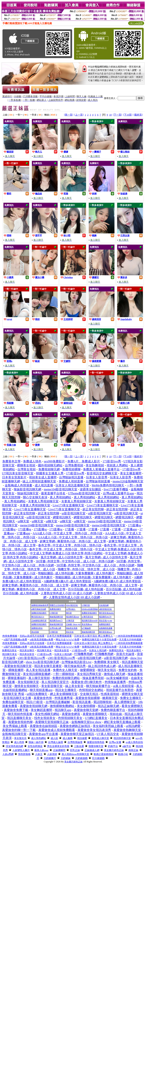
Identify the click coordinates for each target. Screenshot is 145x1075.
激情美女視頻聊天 (26, 686)
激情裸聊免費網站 (62, 706)
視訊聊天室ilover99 (89, 620)
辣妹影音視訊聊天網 (27, 489)
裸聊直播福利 (17, 678)
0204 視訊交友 (72, 605)
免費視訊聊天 (55, 609)
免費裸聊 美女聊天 (106, 662)
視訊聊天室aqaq (72, 617)
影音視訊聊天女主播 (17, 698)
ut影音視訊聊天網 (89, 658)
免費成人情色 (32, 461)
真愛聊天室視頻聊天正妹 (52, 722)
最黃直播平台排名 (53, 493)
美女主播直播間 (130, 473)
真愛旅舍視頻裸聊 (87, 698)
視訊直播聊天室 (132, 662)
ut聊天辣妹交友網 (38, 609)
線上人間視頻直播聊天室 (39, 481)
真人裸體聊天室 (125, 702)
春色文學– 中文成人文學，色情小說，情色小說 (70, 545)
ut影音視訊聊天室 (73, 513)
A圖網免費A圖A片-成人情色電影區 (67, 581)
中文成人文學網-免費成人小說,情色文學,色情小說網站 (66, 553)
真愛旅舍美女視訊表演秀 (94, 730)
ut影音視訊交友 (105, 609)
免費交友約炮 (127, 670)
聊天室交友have (105, 632)
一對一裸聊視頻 (63, 674)
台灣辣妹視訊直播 (71, 477)
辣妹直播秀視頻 (93, 678)
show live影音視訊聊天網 (42, 662)
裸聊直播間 (15, 670)
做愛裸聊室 (87, 670)
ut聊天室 (23, 521)
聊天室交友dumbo (106, 613)
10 (110, 114)
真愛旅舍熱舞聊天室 (127, 730)
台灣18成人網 (55, 628)
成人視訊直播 (44, 485)
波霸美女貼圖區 (90, 489)
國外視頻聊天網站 (50, 465)
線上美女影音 (74, 686)
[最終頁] (138, 114)
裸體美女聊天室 (132, 694)
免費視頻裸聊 (71, 469)
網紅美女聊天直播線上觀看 (122, 722)
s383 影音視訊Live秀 (31, 658)
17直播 (69, 529)
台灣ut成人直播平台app (118, 493)
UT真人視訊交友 (108, 734)
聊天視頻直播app (41, 690)
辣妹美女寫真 (71, 628)
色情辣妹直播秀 (115, 682)
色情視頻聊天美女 (70, 718)
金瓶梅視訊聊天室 (14, 734)
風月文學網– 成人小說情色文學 (62, 557)
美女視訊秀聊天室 (89, 674)
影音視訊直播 (82, 702)
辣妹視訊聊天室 (28, 493)
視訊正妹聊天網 (109, 706)
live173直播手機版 (116, 489)
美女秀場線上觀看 (15, 726)
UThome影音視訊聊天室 (84, 493)
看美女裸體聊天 (132, 706)
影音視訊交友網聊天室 (102, 473)
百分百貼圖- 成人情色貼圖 (85, 589)
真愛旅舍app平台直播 (43, 734)
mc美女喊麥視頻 (117, 678)
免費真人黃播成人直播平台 (101, 469)
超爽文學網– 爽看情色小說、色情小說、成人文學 (73, 541)
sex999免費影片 (54, 461)
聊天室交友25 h (37, 617)
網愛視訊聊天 (62, 517)
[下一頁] (117, 114)
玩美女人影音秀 (96, 477)
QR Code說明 (136, 23)
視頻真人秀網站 (117, 465)
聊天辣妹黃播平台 (98, 686)
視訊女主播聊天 (66, 690)
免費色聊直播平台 (113, 710)
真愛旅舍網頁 (71, 714)
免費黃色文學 (11, 461)
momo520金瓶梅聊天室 (128, 481)
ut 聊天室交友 (87, 617)
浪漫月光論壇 (125, 654)
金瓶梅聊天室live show (86, 722)
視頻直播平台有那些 (120, 690)
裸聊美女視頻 (26, 465)
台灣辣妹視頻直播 (98, 481)
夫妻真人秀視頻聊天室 (43, 501)
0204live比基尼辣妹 (90, 609)
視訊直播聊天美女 (19, 718)
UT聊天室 (86, 605)
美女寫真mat (87, 624)
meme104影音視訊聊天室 (60, 489)
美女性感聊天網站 (47, 714)
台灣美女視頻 (26, 469)
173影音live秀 (112, 461)
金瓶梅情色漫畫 (105, 628)
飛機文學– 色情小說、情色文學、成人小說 (86, 569)
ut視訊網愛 (133, 726)
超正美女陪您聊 (93, 509)
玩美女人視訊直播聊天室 (72, 485)
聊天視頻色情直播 (20, 714)
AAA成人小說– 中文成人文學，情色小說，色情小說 (68, 533)
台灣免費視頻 (74, 465)
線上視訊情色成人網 (102, 666)
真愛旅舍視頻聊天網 (33, 706)
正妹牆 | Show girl (73, 624)
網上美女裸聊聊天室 (63, 694)
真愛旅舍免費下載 (16, 710)
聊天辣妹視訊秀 (75, 666)
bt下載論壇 (86, 628)
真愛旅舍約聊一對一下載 (19, 730)
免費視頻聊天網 (49, 469)
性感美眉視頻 (110, 694)
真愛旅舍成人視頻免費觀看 (56, 730)
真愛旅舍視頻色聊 (20, 722)
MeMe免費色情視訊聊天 (108, 485)
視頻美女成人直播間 (42, 477)
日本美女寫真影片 (14, 477)
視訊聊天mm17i (56, 620)
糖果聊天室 (110, 698)
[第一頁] (68, 114)
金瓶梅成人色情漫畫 (18, 485)
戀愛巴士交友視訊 (57, 605)
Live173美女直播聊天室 (68, 505)
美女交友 (70, 632)
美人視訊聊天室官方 (55, 682)
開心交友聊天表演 (35, 497)
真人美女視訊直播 (38, 670)
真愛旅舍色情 (43, 698)
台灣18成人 (71, 609)
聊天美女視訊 (107, 670)
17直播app (130, 529)
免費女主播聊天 (130, 698)
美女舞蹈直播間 (41, 710)
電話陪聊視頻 (102, 702)
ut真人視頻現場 (123, 686)
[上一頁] (79, 114)
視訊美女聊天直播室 (48, 666)
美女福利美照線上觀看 (108, 726)
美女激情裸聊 (86, 706)
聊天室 (69, 613)
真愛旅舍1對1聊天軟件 (86, 682)
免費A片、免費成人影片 (83, 461)
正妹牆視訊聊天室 (39, 620)
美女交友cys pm (105, 620)
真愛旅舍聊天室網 (86, 710)
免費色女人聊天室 (65, 670)
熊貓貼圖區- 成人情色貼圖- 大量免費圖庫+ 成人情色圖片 (76, 573)
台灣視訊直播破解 (58, 702)
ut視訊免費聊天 (37, 694)
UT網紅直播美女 (96, 718)
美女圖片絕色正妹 (73, 761)
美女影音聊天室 (52, 686)
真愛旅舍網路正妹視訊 (75, 726)
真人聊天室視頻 (39, 678)
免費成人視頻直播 (71, 481)
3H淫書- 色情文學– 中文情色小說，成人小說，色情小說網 (75, 561)
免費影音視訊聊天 (39, 613)
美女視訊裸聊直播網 (36, 674)
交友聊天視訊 (89, 694)
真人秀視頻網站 (60, 497)
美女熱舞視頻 (95, 465)
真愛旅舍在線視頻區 (43, 726)
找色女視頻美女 (45, 718)
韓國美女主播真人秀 (50, 473)
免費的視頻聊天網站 (66, 678)
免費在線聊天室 (13, 702)
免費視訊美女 (37, 628)
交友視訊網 (104, 605)
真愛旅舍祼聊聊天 (95, 714)
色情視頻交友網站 (91, 690)
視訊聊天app (63, 710)
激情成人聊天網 (114, 674)
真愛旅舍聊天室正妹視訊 (77, 734)
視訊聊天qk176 (105, 617)
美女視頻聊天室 (28, 682)
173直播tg (134, 525)
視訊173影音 (34, 702)
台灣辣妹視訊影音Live (76, 662)
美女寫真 (35, 632)
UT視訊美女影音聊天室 (17, 473)
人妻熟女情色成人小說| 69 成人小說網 (66, 593)
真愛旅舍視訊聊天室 (18, 666)
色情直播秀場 (63, 698)
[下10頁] (127, 114)
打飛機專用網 (83, 654)
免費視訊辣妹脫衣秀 (39, 605)
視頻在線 (116, 714)
